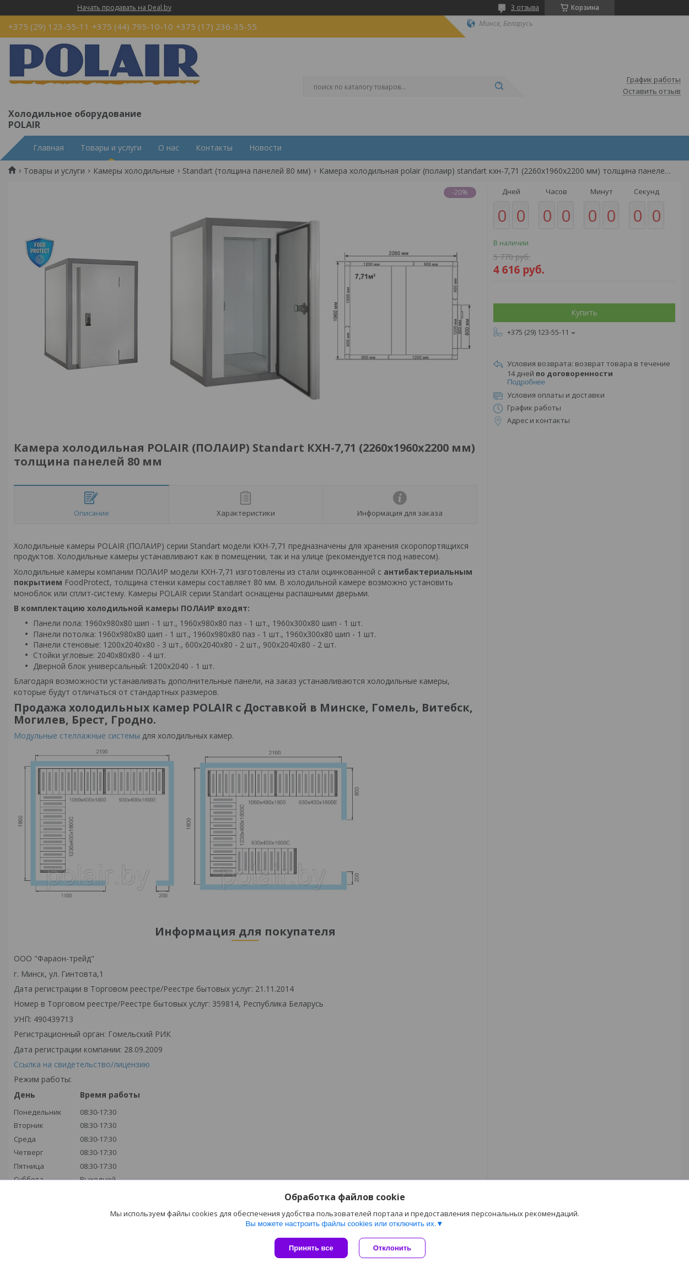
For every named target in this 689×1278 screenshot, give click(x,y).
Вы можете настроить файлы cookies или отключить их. (340, 1224)
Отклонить (392, 1248)
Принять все (311, 1248)
